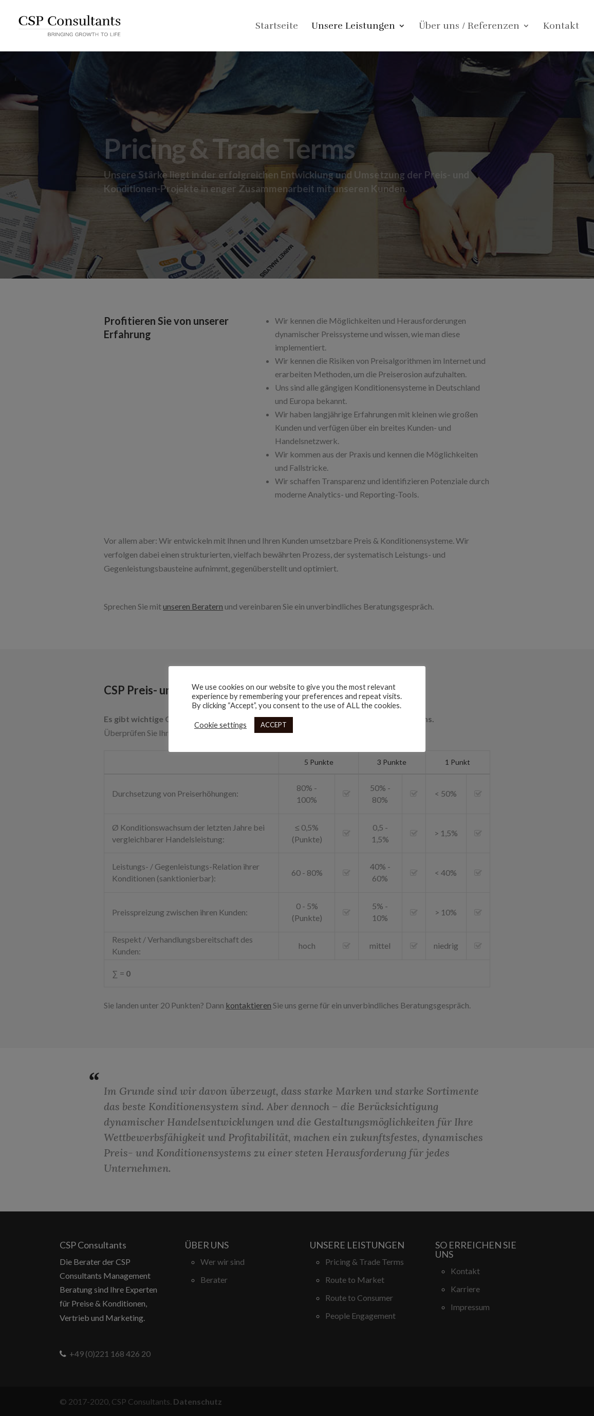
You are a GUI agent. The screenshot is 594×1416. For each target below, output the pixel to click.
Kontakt (561, 26)
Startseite (276, 26)
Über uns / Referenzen (469, 26)
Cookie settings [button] (220, 725)
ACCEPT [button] (274, 725)
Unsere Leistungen (353, 26)
